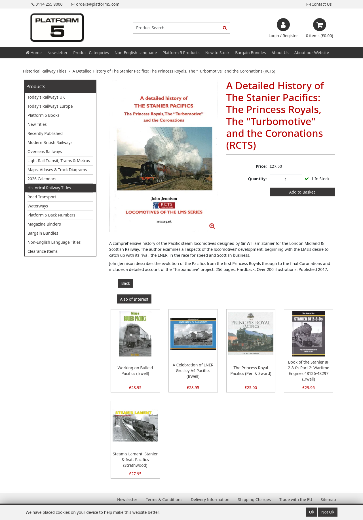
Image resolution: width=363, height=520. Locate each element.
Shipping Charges (254, 499)
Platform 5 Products (181, 52)
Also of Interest (134, 299)
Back (125, 283)
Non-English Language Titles (54, 242)
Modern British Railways (50, 142)
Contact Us (319, 4)
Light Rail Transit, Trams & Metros (59, 160)
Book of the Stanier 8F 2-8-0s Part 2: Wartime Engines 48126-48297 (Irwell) (308, 370)
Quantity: (257, 178)
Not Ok (327, 512)
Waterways (38, 206)
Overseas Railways (45, 151)
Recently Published (45, 133)
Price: (261, 166)
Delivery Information (210, 499)
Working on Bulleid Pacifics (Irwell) (135, 370)
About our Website (311, 52)
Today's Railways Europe (50, 106)
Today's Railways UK (46, 97)
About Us (279, 52)
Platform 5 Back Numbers (51, 215)
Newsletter (57, 52)
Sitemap (328, 499)
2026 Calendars (42, 178)
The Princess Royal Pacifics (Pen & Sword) (250, 370)
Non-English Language (136, 52)
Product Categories (91, 52)
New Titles (37, 124)
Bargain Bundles (250, 52)
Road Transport (42, 196)
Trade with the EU (295, 499)
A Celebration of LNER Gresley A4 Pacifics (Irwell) (193, 370)
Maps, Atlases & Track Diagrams (57, 169)
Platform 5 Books (44, 115)
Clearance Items (43, 251)
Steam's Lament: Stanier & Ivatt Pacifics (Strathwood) (135, 459)
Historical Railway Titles (49, 187)
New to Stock (217, 52)
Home (34, 52)
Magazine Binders (44, 224)
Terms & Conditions (164, 499)
